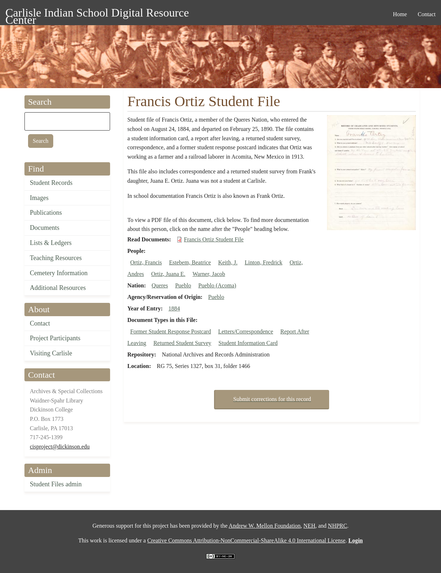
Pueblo (183, 285)
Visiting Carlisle (51, 353)
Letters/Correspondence (245, 331)
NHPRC (337, 526)
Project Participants (55, 338)
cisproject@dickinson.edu (60, 447)
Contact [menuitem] (427, 14)
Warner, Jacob (208, 274)
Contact (40, 323)
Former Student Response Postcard (170, 331)
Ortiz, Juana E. (168, 274)
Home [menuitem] (400, 14)
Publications (46, 212)
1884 (174, 308)
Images (39, 197)
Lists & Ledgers (51, 242)
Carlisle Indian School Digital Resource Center (97, 14)
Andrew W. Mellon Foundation (265, 526)
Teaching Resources (56, 258)
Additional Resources (58, 287)
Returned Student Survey (182, 343)
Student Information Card (247, 343)
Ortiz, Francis (146, 262)
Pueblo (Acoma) (217, 285)
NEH (309, 526)
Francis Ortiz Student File (214, 239)
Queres (160, 285)
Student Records (51, 182)
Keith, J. (227, 262)
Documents (44, 227)
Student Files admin (56, 484)
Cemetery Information (58, 273)
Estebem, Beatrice (190, 262)
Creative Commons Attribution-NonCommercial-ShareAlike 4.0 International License (246, 540)
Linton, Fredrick (263, 262)
